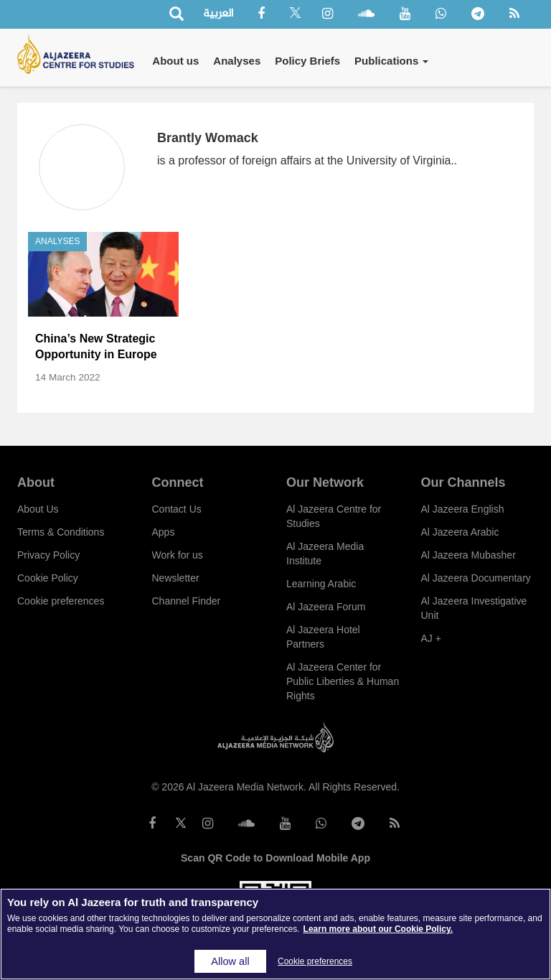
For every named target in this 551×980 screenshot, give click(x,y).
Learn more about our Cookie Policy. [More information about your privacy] (378, 929)
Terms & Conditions (60, 532)
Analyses (236, 61)
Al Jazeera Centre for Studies (333, 516)
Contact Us (177, 509)
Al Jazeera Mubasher (468, 555)
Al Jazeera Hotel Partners (323, 637)
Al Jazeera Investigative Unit (474, 608)
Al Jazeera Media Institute (325, 553)
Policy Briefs (307, 61)
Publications (391, 61)
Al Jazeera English (462, 509)
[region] (275, 934)
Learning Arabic (321, 583)
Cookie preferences (60, 601)
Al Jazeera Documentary (476, 578)
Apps (163, 532)
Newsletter (175, 578)
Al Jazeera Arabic (460, 532)
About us (175, 61)
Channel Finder (186, 601)
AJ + (431, 638)
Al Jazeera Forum (325, 606)
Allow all (230, 961)
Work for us (177, 555)
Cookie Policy (47, 578)
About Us (38, 509)
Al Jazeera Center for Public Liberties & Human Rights (342, 681)
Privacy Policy (48, 555)
